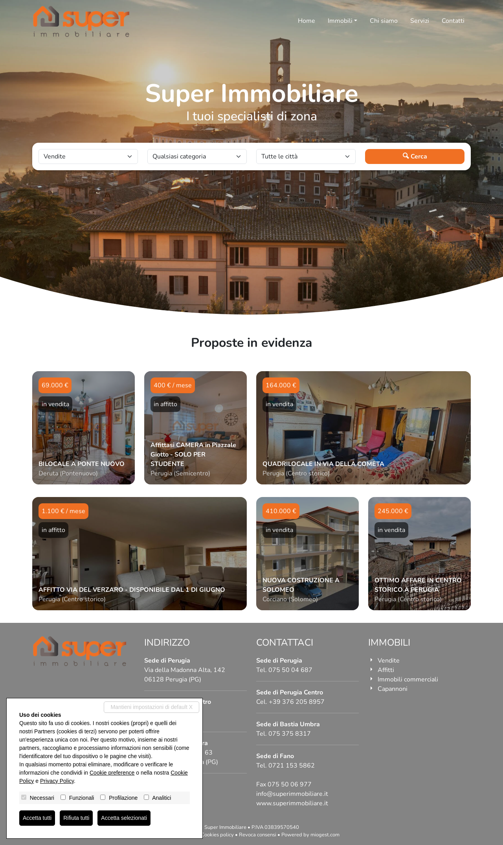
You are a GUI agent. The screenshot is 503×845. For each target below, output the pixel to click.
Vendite (389, 660)
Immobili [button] (340, 21)
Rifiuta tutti (76, 818)
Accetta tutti (37, 818)
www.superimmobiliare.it (292, 803)
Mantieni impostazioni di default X (151, 707)
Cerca (415, 156)
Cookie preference (112, 773)
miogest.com (325, 834)
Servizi (419, 21)
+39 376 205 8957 (297, 702)
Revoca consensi (257, 834)
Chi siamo (384, 21)
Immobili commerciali (408, 679)
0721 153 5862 (291, 765)
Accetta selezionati (124, 818)
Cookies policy (217, 834)
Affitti (386, 670)
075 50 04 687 (290, 670)
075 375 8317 (289, 733)
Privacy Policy (57, 781)
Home (306, 21)
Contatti (453, 21)
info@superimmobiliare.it (292, 794)
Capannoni (393, 689)
